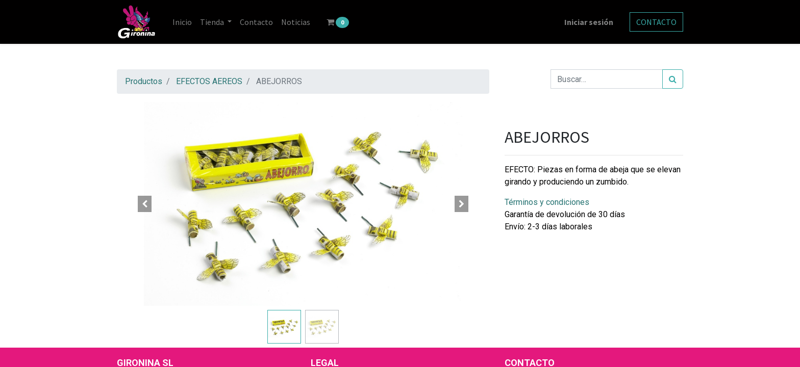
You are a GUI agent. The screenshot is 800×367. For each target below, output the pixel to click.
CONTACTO (656, 22)
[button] (145, 204)
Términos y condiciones (547, 202)
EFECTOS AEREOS (209, 81)
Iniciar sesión (588, 22)
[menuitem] (182, 22)
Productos (143, 81)
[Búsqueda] (672, 79)
